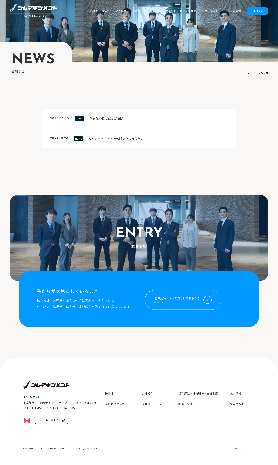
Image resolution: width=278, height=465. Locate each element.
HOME (109, 393)
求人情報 (236, 393)
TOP (249, 72)
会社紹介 (147, 393)
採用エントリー (240, 404)
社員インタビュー (189, 404)
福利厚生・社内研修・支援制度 (198, 393)
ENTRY (258, 11)
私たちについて (115, 404)
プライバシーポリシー (244, 448)
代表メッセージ (152, 404)
